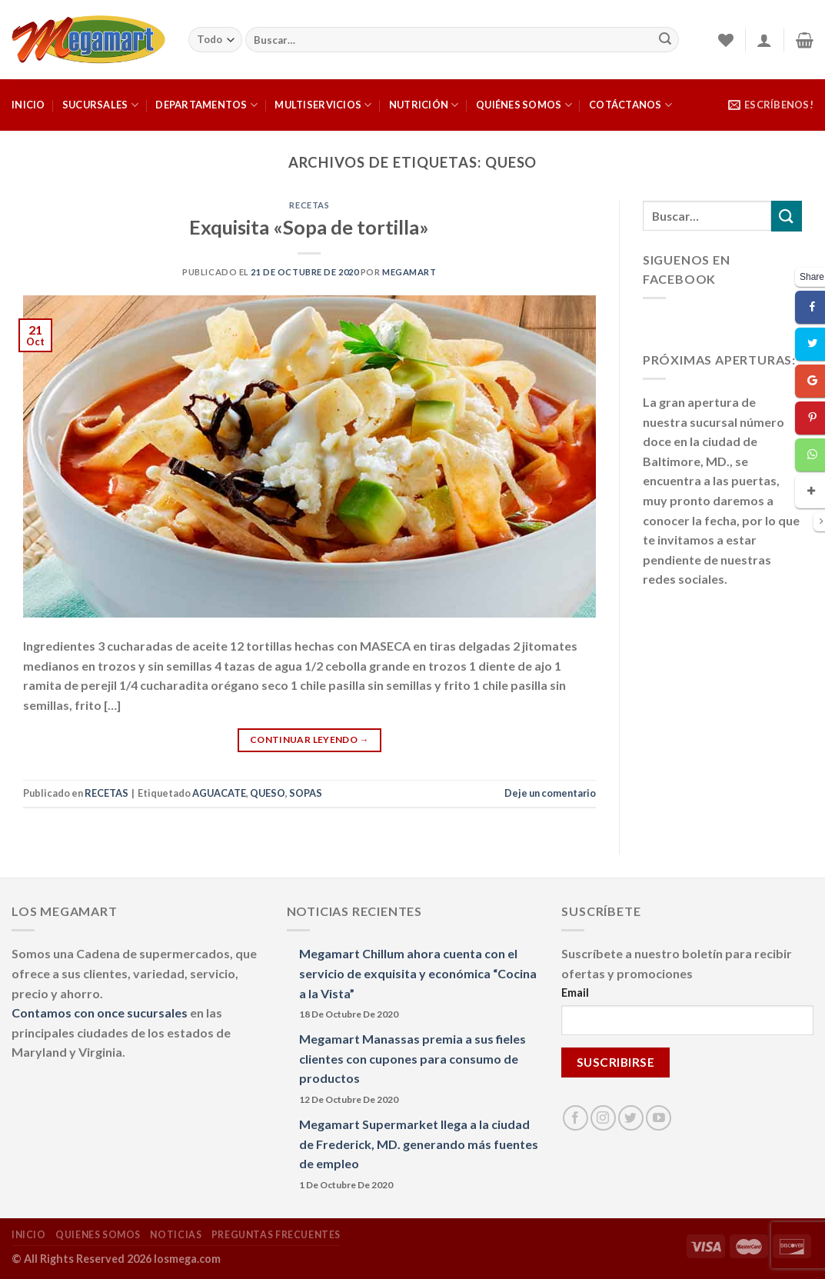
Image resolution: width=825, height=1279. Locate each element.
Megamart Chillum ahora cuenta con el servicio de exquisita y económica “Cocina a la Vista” (418, 973)
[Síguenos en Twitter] (631, 1118)
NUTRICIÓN (424, 105)
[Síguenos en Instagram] (603, 1118)
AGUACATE (219, 793)
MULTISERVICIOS (322, 105)
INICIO (28, 104)
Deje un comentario (550, 793)
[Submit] (665, 40)
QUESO (267, 793)
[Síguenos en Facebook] (575, 1118)
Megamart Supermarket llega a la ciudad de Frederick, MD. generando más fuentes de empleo (418, 1144)
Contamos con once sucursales (101, 1012)
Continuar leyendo (309, 739)
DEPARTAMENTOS (206, 105)
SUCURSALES (100, 105)
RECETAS (309, 205)
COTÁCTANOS (630, 105)
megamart (409, 272)
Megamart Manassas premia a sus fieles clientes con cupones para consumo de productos (412, 1058)
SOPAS (305, 793)
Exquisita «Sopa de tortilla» (309, 226)
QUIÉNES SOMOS (524, 105)
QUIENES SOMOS (98, 1235)
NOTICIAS (175, 1235)
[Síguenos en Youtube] (658, 1118)
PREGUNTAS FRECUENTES (276, 1235)
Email (575, 992)
